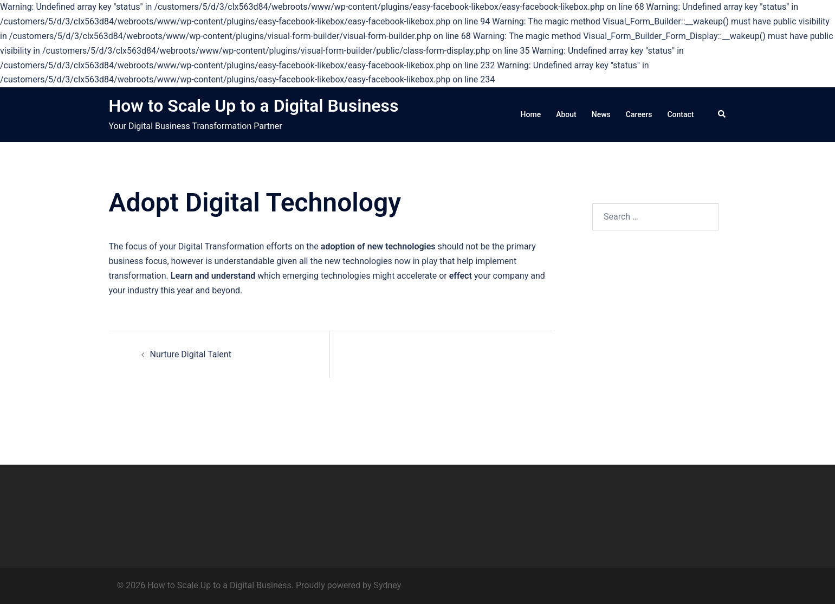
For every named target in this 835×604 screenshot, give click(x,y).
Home (531, 114)
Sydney (388, 585)
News (601, 114)
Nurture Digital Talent (190, 354)
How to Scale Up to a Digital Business (254, 105)
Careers (639, 114)
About (566, 114)
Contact (680, 114)
